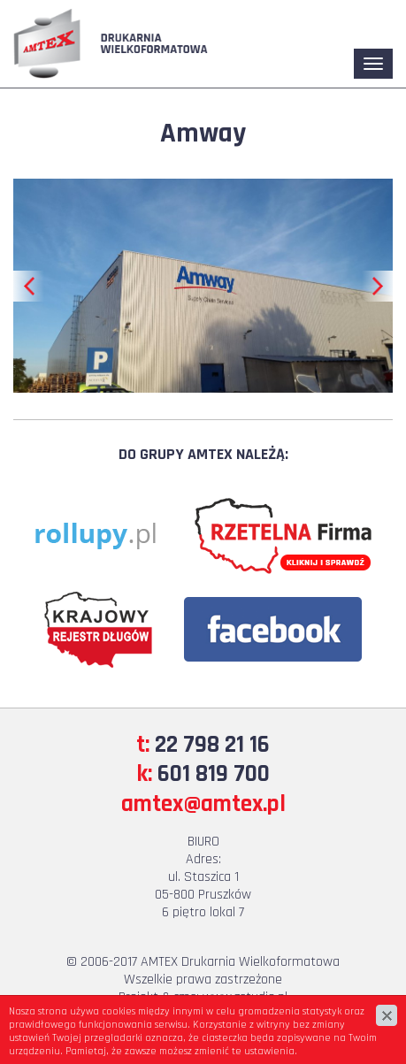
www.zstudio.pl (245, 997)
